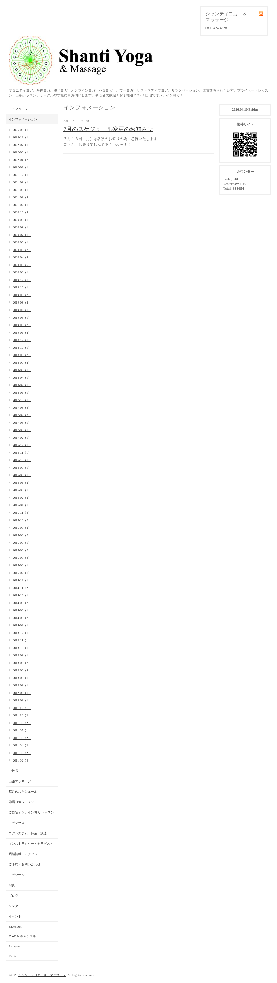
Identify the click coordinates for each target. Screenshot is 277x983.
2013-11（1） (22, 640)
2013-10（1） (22, 647)
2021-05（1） (22, 189)
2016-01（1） (22, 505)
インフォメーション (23, 119)
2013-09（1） (22, 655)
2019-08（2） (22, 302)
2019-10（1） (22, 287)
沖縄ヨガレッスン (21, 802)
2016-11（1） (22, 452)
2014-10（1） (22, 595)
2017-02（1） (22, 437)
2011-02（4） (22, 760)
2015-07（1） (22, 542)
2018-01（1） (22, 392)
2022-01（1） (22, 167)
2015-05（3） (22, 557)
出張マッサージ (20, 781)
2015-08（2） (22, 535)
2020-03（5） (22, 265)
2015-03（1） (22, 565)
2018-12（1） (22, 340)
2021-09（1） (22, 182)
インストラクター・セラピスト (31, 843)
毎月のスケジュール (23, 791)
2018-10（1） (22, 347)
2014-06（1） (22, 610)
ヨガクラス (17, 822)
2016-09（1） (22, 467)
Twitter (13, 956)
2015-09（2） (22, 527)
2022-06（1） (22, 152)
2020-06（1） (22, 242)
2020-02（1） (22, 272)
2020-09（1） (22, 219)
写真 (12, 885)
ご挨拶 (13, 770)
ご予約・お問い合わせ (24, 864)
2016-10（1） (22, 460)
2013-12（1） (22, 632)
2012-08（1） (22, 693)
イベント (15, 916)
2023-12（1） (22, 137)
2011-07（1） (22, 730)
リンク (13, 906)
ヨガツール (17, 874)
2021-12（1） (22, 174)
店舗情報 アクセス (23, 854)
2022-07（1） (22, 144)
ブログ (13, 895)
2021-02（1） (22, 204)
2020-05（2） (22, 250)
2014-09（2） (22, 602)
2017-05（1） (22, 422)
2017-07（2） (22, 415)
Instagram (15, 946)
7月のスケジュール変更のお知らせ (108, 129)
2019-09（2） (22, 295)
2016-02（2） (22, 497)
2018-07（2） (22, 362)
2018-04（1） (22, 377)
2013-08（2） (22, 662)
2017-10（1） (22, 400)
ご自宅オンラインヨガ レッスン (31, 812)
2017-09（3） (22, 407)
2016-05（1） (22, 490)
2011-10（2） (22, 715)
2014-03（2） (22, 617)
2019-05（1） (22, 317)
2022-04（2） (22, 159)
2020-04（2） (22, 257)
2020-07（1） (22, 235)
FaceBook (15, 926)
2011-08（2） (22, 723)
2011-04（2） (22, 745)
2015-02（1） (22, 572)
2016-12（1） (22, 445)
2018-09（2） (22, 355)
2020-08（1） (22, 227)
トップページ (18, 109)
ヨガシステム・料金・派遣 (28, 833)
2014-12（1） (22, 580)
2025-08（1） (22, 129)
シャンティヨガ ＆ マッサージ (42, 975)
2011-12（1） (22, 708)
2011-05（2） (22, 738)
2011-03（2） (22, 753)
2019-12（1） (22, 280)
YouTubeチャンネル (22, 936)
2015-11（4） (22, 512)
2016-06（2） (22, 482)
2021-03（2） (22, 197)
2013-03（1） (22, 685)
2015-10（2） (22, 520)
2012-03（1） (22, 700)
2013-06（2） (22, 670)
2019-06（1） (22, 310)
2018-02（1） (22, 385)
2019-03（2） (22, 325)
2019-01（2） (22, 332)
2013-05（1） (22, 677)
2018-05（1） (22, 370)
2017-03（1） (22, 430)
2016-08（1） (22, 475)
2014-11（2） (22, 587)
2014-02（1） (22, 625)
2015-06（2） (22, 550)
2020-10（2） (22, 212)
